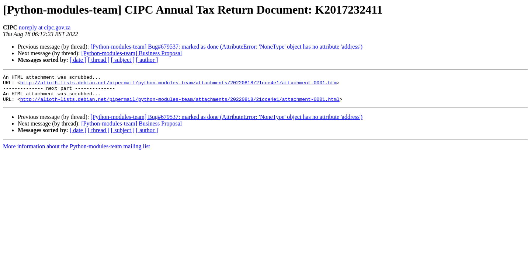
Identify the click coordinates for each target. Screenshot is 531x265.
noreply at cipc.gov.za (44, 27)
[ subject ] (123, 60)
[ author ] (147, 60)
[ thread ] (99, 60)
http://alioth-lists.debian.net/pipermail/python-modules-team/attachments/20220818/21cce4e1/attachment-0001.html (180, 104)
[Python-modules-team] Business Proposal (131, 53)
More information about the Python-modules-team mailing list (76, 152)
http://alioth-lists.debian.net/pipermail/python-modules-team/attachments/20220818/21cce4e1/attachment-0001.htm (178, 84)
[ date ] (78, 60)
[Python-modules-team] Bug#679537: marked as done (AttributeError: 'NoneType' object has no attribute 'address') (226, 46)
